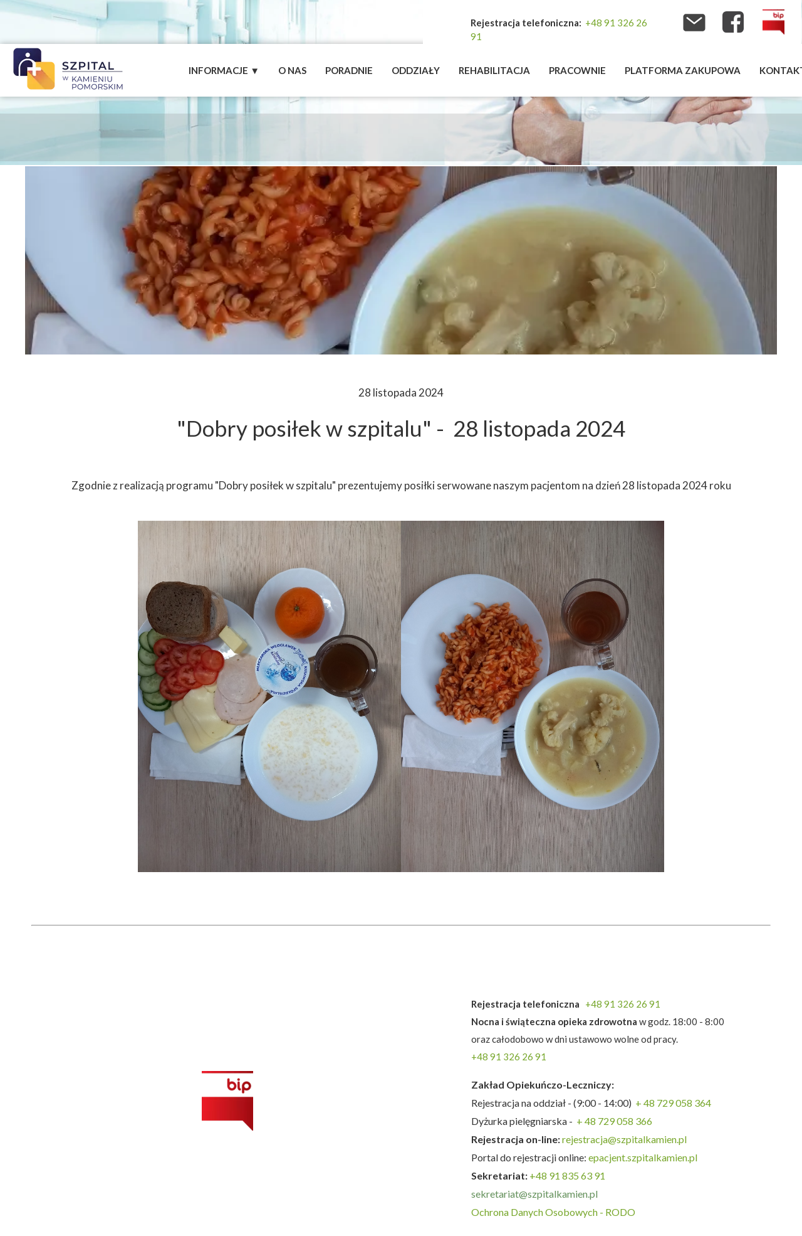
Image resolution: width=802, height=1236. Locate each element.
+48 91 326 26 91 (622, 1004)
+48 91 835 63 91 (567, 1175)
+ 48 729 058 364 (673, 1103)
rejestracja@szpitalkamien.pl (625, 1139)
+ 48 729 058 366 (614, 1121)
